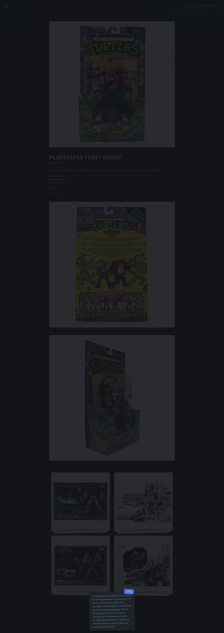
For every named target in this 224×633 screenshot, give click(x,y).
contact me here (112, 609)
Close (128, 591)
